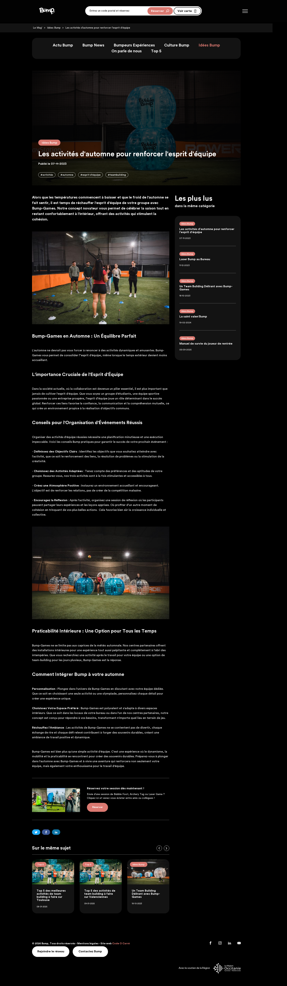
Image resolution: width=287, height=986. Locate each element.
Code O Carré (128, 944)
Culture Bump (183, 46)
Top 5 (163, 51)
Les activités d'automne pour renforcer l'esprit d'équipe (104, 28)
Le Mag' (44, 28)
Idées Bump (61, 28)
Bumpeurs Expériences (141, 46)
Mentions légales (94, 944)
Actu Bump (70, 46)
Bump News (100, 46)
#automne (74, 175)
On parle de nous (134, 51)
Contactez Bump (98, 951)
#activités (54, 175)
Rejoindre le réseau (58, 951)
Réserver (160, 11)
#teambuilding (125, 175)
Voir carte (187, 11)
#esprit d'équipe (98, 175)
